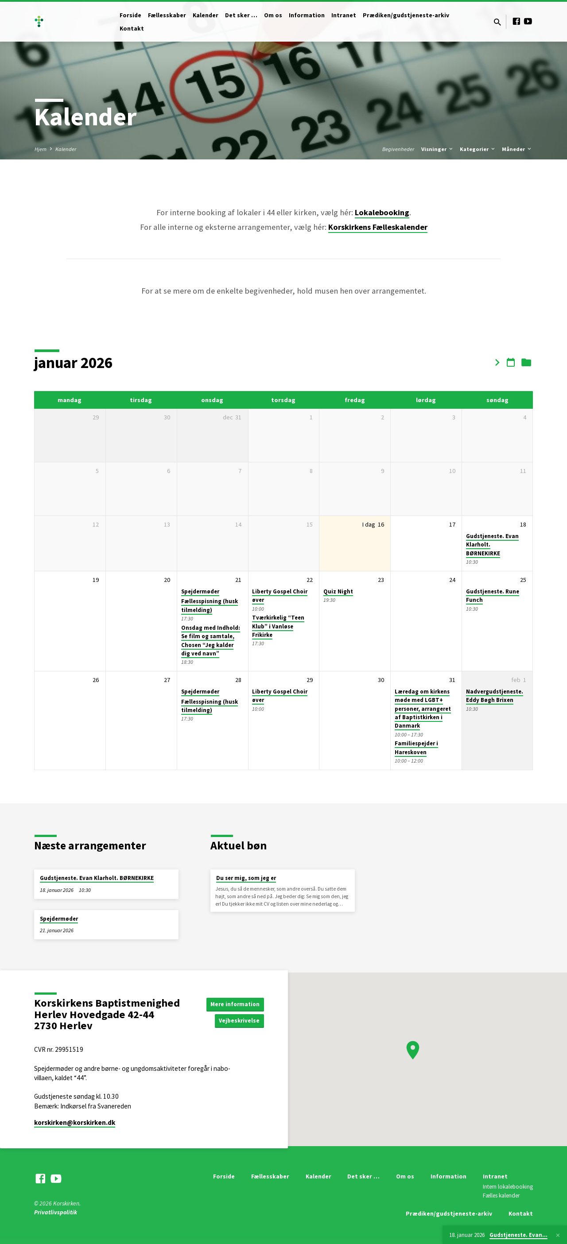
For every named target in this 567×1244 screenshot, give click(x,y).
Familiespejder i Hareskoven (416, 748)
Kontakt (132, 28)
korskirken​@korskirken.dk (74, 1122)
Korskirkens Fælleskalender (377, 227)
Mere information (234, 1004)
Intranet (343, 15)
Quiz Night (338, 591)
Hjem (41, 149)
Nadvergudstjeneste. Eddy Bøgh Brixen (494, 696)
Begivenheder (398, 149)
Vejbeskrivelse (238, 1021)
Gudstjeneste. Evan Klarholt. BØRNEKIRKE (97, 878)
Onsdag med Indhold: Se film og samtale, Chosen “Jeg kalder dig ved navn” (210, 640)
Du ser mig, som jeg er (246, 878)
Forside (130, 15)
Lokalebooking (382, 212)
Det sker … (241, 15)
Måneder (517, 149)
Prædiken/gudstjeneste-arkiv (406, 15)
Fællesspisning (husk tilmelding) (209, 605)
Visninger (437, 149)
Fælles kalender (501, 1195)
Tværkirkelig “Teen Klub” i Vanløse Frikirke (278, 626)
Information (307, 15)
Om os (273, 15)
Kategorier (478, 149)
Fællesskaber (167, 15)
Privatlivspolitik (55, 1212)
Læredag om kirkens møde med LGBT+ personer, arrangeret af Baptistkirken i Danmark (423, 708)
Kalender (205, 15)
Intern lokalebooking (508, 1186)
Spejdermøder (200, 591)
